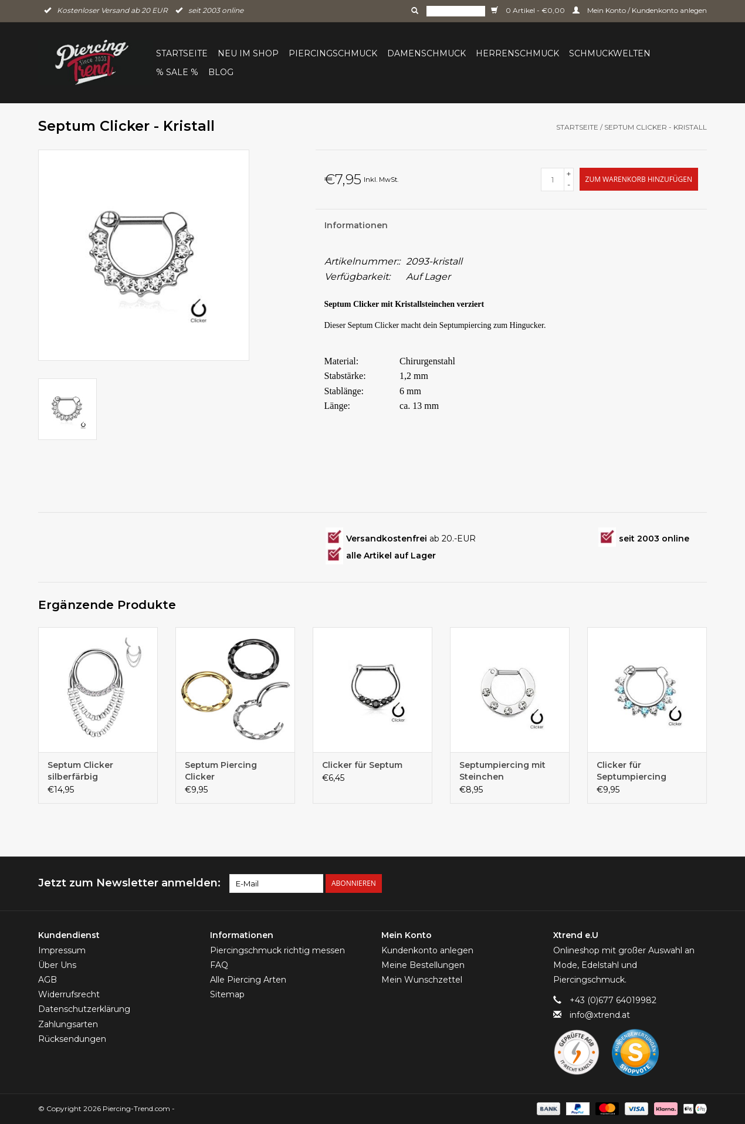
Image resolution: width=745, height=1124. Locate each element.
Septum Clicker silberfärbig (80, 771)
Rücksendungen (72, 1039)
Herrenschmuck (517, 53)
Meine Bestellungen (423, 965)
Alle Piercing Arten (248, 979)
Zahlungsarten (68, 1024)
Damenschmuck (426, 53)
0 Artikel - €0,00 (529, 10)
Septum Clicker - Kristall (655, 127)
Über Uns (57, 965)
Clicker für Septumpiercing (631, 771)
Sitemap (227, 994)
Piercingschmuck (333, 53)
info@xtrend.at (600, 1015)
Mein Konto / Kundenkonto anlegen (640, 10)
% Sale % (177, 72)
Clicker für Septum (362, 765)
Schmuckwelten (610, 53)
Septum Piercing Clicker (221, 771)
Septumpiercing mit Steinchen (502, 771)
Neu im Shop (248, 53)
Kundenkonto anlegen (427, 950)
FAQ (219, 965)
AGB (47, 979)
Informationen (356, 225)
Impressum (62, 950)
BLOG (220, 72)
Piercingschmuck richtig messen (277, 950)
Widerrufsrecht (69, 994)
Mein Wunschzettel (421, 979)
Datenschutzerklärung (84, 1009)
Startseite (182, 53)
